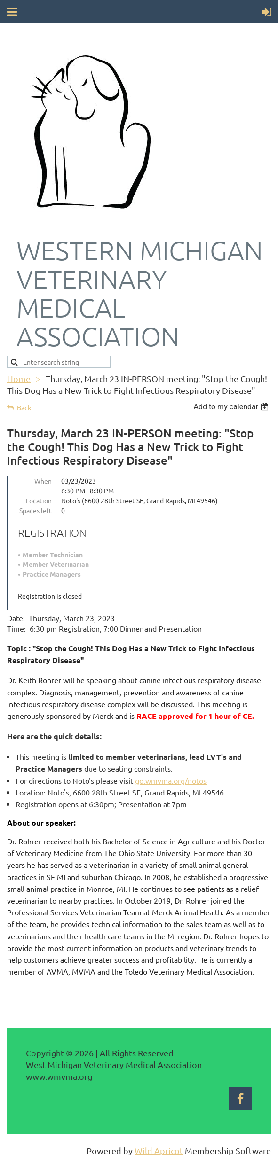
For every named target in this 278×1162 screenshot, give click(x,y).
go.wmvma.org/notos (171, 780)
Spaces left (35, 510)
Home (19, 378)
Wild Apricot (159, 1150)
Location (39, 500)
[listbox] (232, 407)
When (43, 480)
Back (24, 407)
